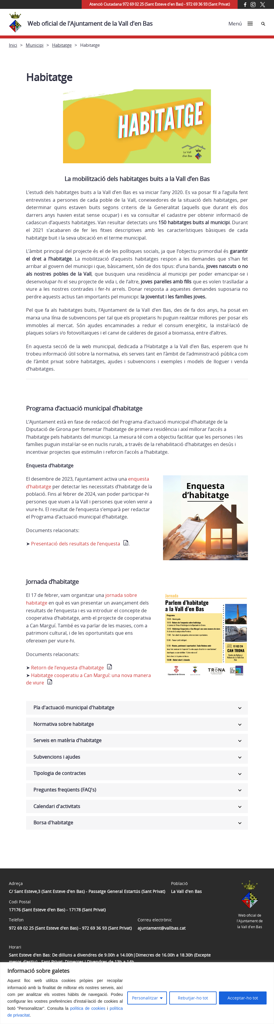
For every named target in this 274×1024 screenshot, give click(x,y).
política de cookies (87, 1008)
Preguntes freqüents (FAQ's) (64, 789)
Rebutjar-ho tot (193, 998)
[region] (137, 993)
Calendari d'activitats (56, 806)
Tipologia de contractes (59, 773)
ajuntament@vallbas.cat (162, 928)
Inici (13, 45)
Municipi (34, 45)
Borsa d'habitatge (53, 822)
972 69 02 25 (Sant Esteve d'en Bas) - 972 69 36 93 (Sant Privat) (70, 928)
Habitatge (62, 45)
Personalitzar (145, 998)
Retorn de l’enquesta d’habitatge (67, 667)
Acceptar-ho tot (243, 998)
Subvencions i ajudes (56, 757)
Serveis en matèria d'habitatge (67, 740)
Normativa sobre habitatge (63, 724)
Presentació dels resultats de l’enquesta (75, 543)
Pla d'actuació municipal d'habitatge (73, 707)
